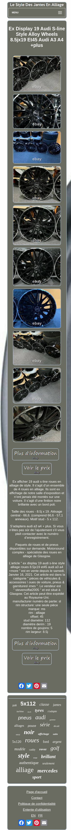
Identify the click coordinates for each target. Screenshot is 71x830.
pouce (32, 725)
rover (43, 749)
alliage (25, 770)
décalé (56, 726)
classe (44, 704)
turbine (20, 711)
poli (14, 705)
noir (29, 732)
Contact (36, 798)
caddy (32, 749)
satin (55, 734)
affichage (43, 733)
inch (29, 712)
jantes (57, 705)
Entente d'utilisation (37, 810)
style (23, 755)
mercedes (47, 771)
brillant (48, 756)
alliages (19, 725)
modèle (19, 749)
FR (40, 815)
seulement (48, 763)
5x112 (28, 704)
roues (32, 740)
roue (35, 757)
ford (46, 742)
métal (18, 735)
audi (40, 717)
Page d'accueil (36, 792)
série (45, 724)
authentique (29, 762)
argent (57, 742)
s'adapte (52, 711)
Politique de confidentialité (37, 804)
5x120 (16, 742)
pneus (25, 718)
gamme (53, 719)
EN (33, 815)
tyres (39, 710)
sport (36, 777)
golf (54, 748)
